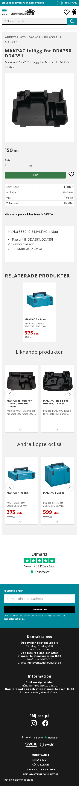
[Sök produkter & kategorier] (39, 21)
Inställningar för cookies (18, 779)
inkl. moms (71, 2)
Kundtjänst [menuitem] (40, 755)
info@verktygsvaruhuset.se (44, 662)
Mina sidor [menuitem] (40, 759)
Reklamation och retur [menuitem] (40, 774)
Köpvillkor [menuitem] (40, 764)
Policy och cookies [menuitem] (40, 769)
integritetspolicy (14, 618)
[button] (5, 11)
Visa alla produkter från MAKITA (29, 214)
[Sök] (72, 21)
